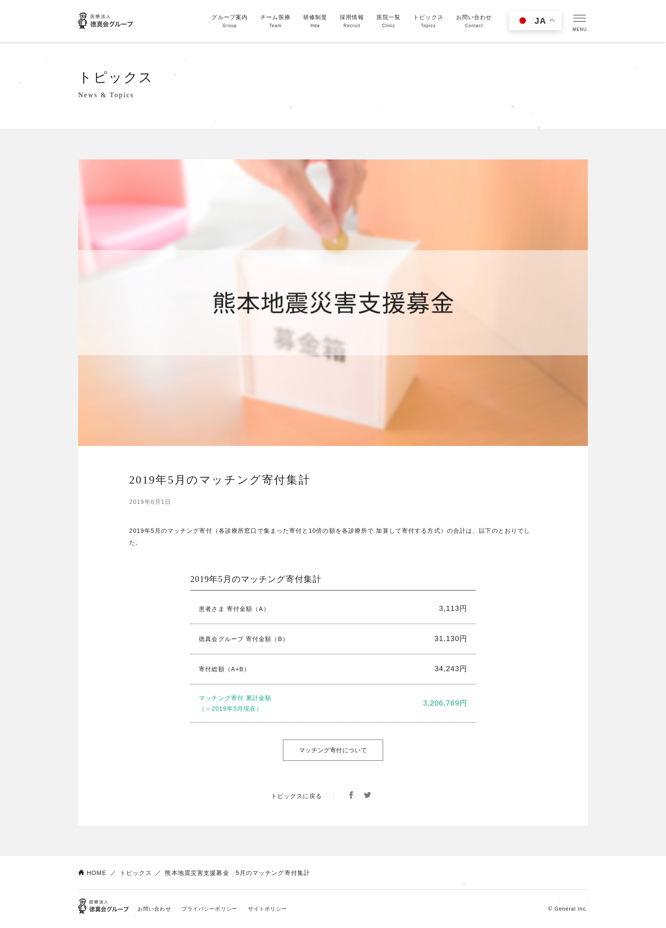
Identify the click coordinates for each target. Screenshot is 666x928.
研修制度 (315, 22)
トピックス (428, 22)
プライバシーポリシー (209, 909)
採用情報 (352, 22)
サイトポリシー (267, 909)
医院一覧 (389, 22)
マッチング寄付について (333, 750)
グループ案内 (230, 22)
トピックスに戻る (296, 796)
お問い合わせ (474, 22)
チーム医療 (275, 22)
